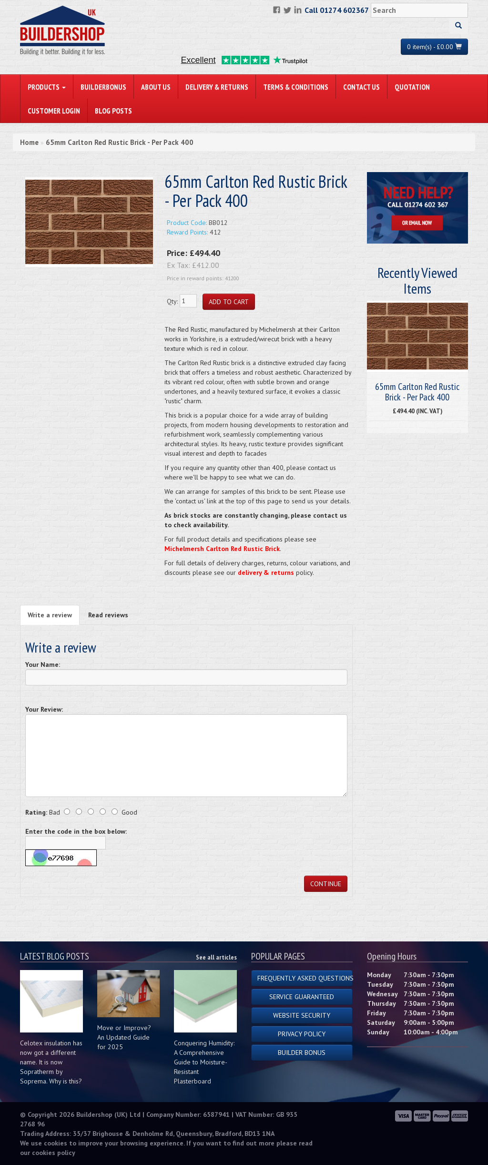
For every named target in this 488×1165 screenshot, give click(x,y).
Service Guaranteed (301, 996)
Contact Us (361, 87)
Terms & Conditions (295, 87)
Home (29, 142)
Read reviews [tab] (108, 615)
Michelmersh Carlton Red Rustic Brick (222, 548)
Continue (325, 883)
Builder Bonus (301, 1052)
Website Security (301, 1015)
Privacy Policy (301, 1034)
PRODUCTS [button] (47, 87)
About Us (156, 87)
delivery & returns (266, 572)
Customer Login (54, 110)
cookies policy (53, 1152)
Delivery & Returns (216, 87)
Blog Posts (113, 110)
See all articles (216, 957)
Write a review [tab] (50, 615)
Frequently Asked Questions (305, 978)
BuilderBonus (103, 87)
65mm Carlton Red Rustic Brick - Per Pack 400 (119, 142)
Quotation (412, 87)
